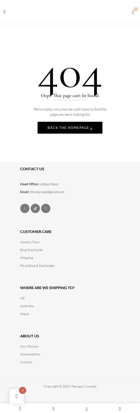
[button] (133, 12)
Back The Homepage (69, 128)
